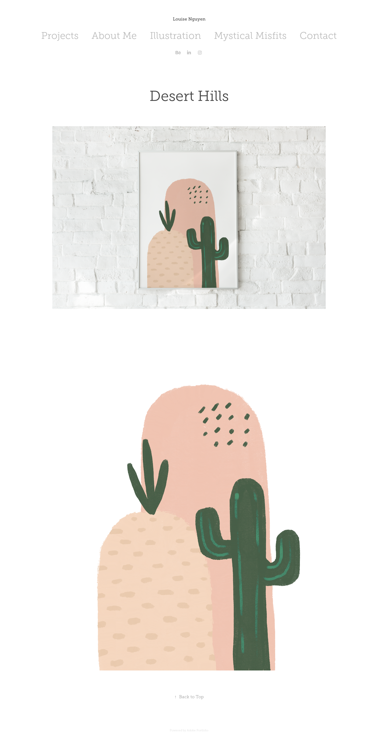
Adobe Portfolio (197, 730)
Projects (60, 35)
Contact (318, 35)
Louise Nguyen (189, 19)
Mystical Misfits (250, 35)
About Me (114, 35)
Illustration (175, 35)
